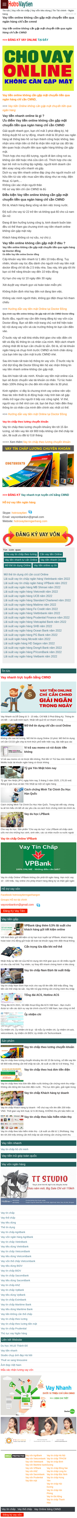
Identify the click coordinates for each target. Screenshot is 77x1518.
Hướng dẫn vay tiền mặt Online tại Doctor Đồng (37, 308)
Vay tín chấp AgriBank (13, 1229)
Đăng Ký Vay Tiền (14, 908)
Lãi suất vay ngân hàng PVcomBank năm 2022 (33, 649)
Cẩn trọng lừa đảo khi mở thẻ (43, 944)
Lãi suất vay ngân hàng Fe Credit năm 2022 (31, 607)
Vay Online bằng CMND (47, 1509)
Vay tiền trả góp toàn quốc (19, 1153)
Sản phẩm (8, 1038)
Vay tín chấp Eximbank (13, 1297)
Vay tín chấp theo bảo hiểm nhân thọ (48, 1114)
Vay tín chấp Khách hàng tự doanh (46, 1090)
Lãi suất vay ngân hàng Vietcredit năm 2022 (31, 591)
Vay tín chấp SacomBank (15, 1273)
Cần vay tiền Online (51, 554)
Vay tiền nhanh (11, 1140)
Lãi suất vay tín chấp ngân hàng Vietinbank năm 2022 (37, 578)
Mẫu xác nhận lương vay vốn (17, 1367)
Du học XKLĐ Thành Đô (14, 1343)
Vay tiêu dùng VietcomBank (16, 1253)
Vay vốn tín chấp (21, 10)
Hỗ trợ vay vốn (11, 886)
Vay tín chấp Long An (56, 1469)
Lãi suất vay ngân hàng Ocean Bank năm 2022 (33, 628)
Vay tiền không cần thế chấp (16, 1311)
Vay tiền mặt (31, 1478)
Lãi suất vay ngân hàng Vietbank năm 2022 (30, 654)
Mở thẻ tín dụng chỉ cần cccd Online (26, 574)
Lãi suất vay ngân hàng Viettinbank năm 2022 (32, 612)
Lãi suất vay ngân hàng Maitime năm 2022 (30, 603)
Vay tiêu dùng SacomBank (15, 1278)
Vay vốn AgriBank (34, 1453)
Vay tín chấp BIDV (11, 1268)
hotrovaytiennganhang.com (30, 521)
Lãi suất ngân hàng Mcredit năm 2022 (27, 637)
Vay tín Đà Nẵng (54, 1494)
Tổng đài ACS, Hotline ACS (41, 992)
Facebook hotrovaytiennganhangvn (20, 892)
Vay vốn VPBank (33, 1466)
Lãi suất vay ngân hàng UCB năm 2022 (28, 595)
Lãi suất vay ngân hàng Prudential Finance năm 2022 (37, 616)
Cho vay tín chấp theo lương (21, 554)
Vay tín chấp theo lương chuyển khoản (47, 441)
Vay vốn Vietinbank (34, 1459)
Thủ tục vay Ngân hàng (14, 1331)
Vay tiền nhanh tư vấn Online (21, 559)
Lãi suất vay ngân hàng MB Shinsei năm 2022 (32, 586)
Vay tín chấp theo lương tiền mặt (19, 1321)
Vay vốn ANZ (32, 1469)
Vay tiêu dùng (8, 1220)
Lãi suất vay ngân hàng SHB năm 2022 (28, 624)
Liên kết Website (12, 1337)
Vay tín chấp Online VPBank (19, 836)
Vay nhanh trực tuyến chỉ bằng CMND (45, 494)
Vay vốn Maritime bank (36, 1462)
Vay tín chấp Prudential (13, 1326)
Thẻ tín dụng (8, 1225)
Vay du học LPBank (37, 811)
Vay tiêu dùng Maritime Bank (17, 1307)
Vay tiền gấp (10, 916)
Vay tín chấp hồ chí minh (14, 1146)
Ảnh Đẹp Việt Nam (11, 1362)
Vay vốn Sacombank (35, 1472)
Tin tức (6, 10)
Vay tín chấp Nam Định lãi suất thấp (47, 968)
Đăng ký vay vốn (12, 1514)
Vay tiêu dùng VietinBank (14, 1244)
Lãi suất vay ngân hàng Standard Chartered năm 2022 (37, 599)
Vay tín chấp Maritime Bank (16, 1302)
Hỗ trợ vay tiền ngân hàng (18, 502)
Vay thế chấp (24, 1509)
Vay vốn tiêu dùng (41, 10)
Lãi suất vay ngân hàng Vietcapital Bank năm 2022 (35, 620)
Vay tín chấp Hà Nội (56, 1453)
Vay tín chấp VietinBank (14, 1239)
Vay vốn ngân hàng (13, 1161)
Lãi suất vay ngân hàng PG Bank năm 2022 (30, 633)
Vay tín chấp (9, 1509)
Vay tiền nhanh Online (52, 559)
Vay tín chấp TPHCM (56, 1456)
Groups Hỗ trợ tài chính (14, 897)
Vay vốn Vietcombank (36, 1456)
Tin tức (6, 668)
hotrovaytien (19, 512)
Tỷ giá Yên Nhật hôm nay (40, 765)
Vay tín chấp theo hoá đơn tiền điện (47, 1067)
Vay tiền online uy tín (45, 565)
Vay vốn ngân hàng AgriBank (17, 1234)
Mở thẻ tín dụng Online (18, 565)
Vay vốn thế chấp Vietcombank (18, 1258)
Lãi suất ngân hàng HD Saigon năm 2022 (29, 641)
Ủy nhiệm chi (32, 1012)
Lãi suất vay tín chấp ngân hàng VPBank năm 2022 (35, 582)
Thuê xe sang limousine (14, 1357)
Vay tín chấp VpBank (12, 1287)
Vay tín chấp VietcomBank (15, 1249)
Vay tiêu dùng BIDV (11, 1263)
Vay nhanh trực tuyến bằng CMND (26, 675)
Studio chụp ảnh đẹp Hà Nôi (16, 1353)
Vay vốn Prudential (34, 1475)
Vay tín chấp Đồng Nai (57, 1466)
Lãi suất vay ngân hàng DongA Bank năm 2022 (33, 645)
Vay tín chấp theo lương (14, 1316)
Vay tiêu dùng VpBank (13, 1292)
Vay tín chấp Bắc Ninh (57, 1472)
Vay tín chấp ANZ (10, 1282)
